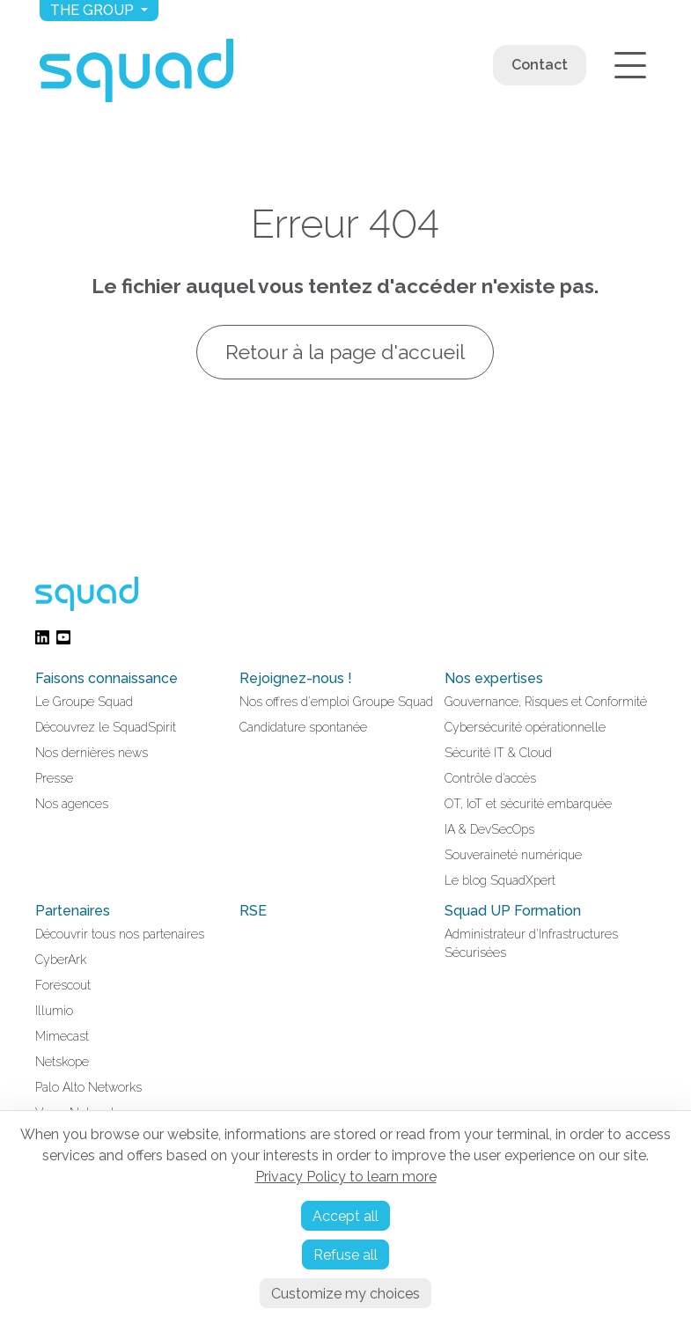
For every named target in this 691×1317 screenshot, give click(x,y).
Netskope (62, 1062)
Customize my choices (345, 1293)
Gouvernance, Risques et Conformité (546, 702)
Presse (54, 778)
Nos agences (71, 804)
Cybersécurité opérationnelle (525, 727)
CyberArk (60, 960)
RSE (253, 910)
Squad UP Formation (513, 910)
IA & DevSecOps (489, 829)
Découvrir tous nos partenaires (119, 934)
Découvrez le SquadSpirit (105, 727)
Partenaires (72, 910)
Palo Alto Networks (88, 1087)
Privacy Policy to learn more (346, 1176)
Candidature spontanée (303, 727)
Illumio (54, 1011)
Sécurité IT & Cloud (498, 753)
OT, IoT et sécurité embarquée (528, 804)
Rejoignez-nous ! (295, 678)
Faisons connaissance (106, 678)
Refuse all (345, 1255)
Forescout (63, 985)
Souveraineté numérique (513, 855)
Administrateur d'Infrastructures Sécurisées (531, 943)
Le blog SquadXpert (500, 880)
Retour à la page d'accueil (346, 352)
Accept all (345, 1216)
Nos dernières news (91, 753)
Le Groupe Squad (84, 702)
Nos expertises (494, 678)
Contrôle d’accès (490, 778)
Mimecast (62, 1036)
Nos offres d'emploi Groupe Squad (336, 702)
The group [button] (93, 10)
